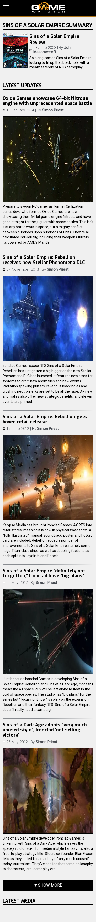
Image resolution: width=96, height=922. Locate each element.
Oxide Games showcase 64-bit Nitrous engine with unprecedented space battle (47, 101)
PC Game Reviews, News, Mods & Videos (48, 7)
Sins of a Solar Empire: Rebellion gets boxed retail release (45, 419)
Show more (50, 885)
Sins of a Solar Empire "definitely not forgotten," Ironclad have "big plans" (44, 573)
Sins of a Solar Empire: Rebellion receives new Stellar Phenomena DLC (44, 260)
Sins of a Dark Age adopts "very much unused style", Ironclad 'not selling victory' (45, 730)
